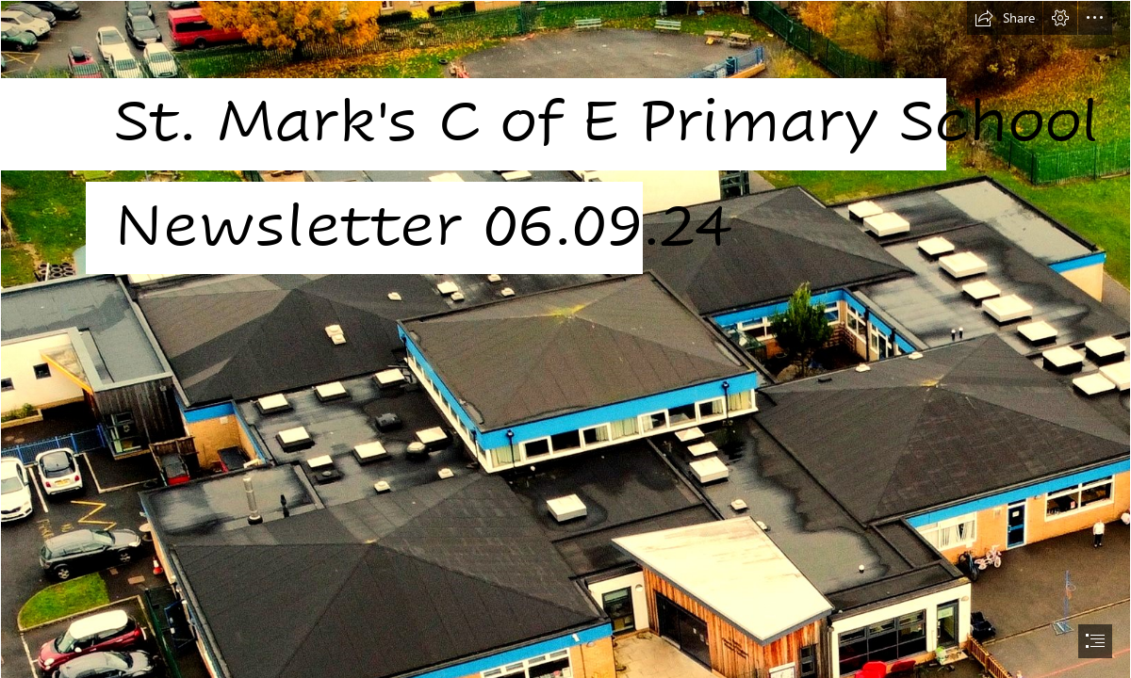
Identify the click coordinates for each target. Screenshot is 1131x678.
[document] (565, 339)
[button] (1004, 18)
